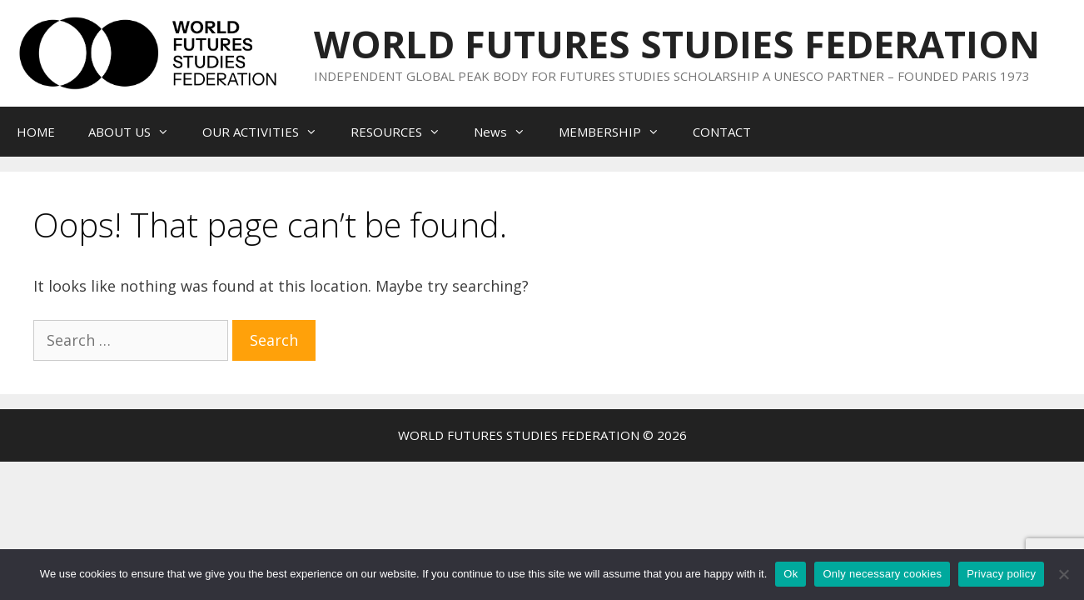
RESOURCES (404, 132)
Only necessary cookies (882, 574)
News (508, 132)
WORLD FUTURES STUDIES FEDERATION (677, 43)
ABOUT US (137, 132)
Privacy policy (1001, 574)
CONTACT (722, 131)
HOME (36, 131)
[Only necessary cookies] (1063, 574)
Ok (790, 574)
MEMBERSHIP (617, 132)
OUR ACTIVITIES (268, 132)
